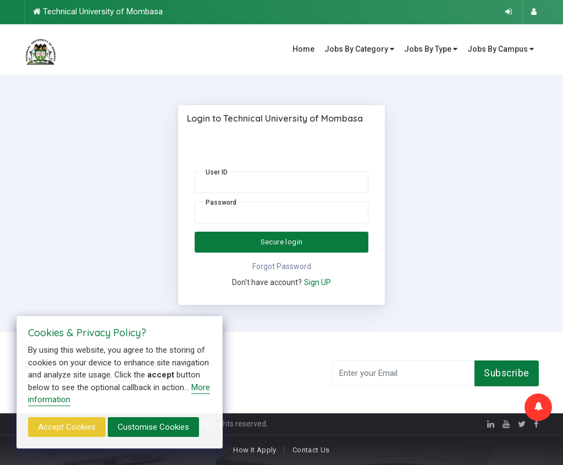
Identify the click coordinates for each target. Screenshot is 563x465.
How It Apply (255, 450)
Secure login (282, 242)
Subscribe (506, 373)
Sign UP (317, 282)
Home (303, 49)
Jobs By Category (359, 49)
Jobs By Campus (500, 49)
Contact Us (311, 450)
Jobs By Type (430, 49)
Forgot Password (281, 266)
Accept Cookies (67, 427)
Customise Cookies (153, 427)
